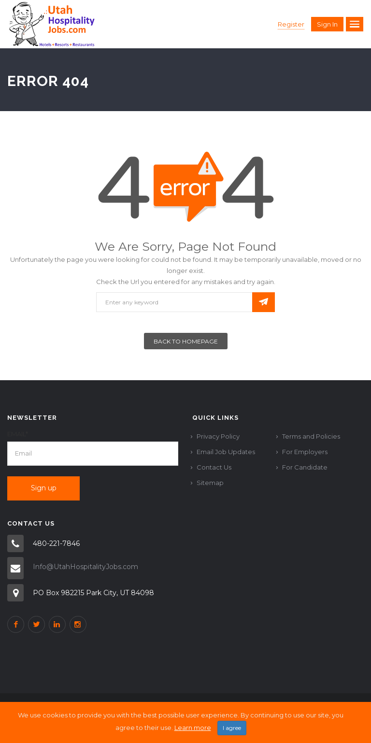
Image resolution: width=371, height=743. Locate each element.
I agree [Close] (232, 731)
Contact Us (214, 467)
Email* (17, 434)
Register (291, 24)
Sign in (327, 24)
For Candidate (305, 467)
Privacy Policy (218, 436)
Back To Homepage (186, 341)
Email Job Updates (226, 452)
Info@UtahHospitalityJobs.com (85, 566)
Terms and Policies (311, 436)
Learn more (192, 731)
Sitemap (210, 482)
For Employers (305, 452)
